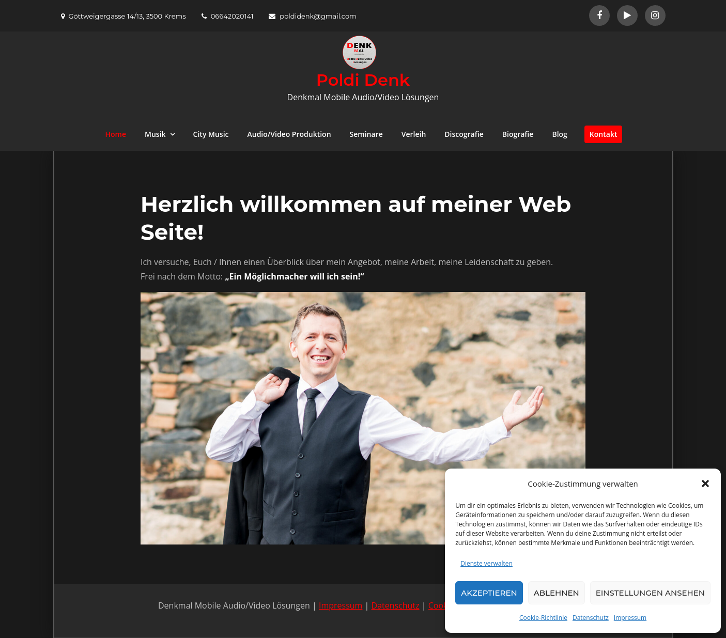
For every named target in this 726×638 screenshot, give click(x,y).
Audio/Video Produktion (289, 134)
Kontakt (603, 134)
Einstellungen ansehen (650, 593)
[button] (705, 483)
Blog (559, 134)
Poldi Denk (363, 80)
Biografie (518, 134)
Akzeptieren (489, 593)
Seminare (366, 134)
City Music (211, 134)
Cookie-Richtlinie (543, 617)
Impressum (630, 617)
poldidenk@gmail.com (313, 16)
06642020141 (228, 16)
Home (116, 134)
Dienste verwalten (486, 563)
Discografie (463, 134)
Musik (155, 134)
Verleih (413, 134)
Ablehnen (556, 593)
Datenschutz (591, 617)
